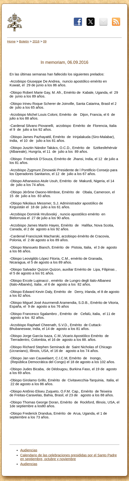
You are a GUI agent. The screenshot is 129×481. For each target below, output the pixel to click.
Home (11, 41)
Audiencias (28, 450)
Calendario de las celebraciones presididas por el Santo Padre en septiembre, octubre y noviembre (68, 457)
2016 (35, 41)
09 (45, 41)
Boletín (24, 41)
